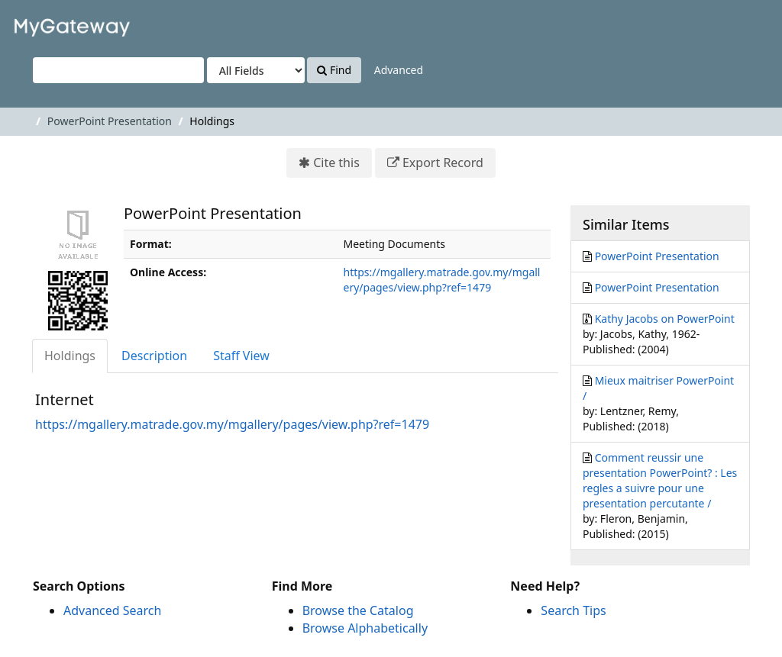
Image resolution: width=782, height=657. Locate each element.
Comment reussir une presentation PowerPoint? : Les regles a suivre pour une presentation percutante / (660, 480)
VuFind (49, 23)
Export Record (442, 162)
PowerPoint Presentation (109, 121)
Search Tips (573, 610)
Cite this (336, 162)
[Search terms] (118, 70)
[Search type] (256, 70)
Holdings (69, 355)
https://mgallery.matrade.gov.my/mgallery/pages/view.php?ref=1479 (442, 280)
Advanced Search (112, 610)
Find (334, 70)
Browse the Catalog (358, 610)
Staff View (241, 355)
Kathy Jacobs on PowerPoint (665, 318)
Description (154, 355)
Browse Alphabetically (365, 628)
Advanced (398, 70)
